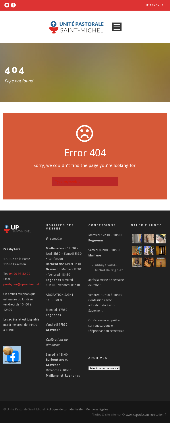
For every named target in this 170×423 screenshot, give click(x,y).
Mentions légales (96, 409)
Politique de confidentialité (64, 409)
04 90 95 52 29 (19, 273)
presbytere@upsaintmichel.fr (22, 284)
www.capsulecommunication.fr (146, 414)
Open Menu (117, 27)
